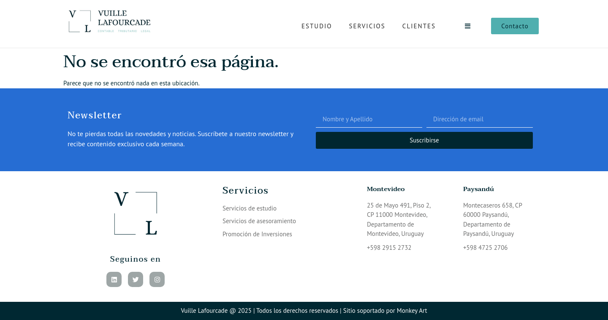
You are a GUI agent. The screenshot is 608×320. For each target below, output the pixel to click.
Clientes (419, 26)
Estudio (316, 26)
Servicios (367, 26)
